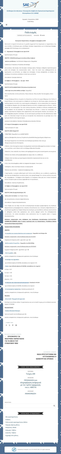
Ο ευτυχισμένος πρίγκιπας (12, 289)
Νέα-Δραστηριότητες (11, 417)
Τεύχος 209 (30, 374)
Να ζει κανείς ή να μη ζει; (12, 243)
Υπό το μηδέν (9, 253)
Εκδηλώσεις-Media (10, 427)
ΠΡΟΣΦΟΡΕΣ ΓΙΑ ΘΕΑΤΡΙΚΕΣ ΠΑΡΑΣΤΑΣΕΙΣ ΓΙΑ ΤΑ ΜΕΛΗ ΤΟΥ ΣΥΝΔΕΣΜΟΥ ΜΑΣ (30, 339)
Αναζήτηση (8, 402)
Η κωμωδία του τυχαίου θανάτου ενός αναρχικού (18, 233)
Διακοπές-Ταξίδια (10, 433)
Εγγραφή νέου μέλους (11, 435)
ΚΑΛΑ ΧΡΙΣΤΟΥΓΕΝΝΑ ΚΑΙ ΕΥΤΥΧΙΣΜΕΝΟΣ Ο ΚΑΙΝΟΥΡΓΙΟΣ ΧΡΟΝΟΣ (30, 356)
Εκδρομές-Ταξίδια (10, 430)
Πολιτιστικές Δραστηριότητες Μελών (16, 422)
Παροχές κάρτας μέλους (24, 35)
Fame (6, 266)
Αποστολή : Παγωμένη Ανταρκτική (14, 299)
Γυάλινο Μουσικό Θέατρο (12, 311)
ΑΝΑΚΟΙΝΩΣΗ (30, 393)
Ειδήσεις (7, 419)
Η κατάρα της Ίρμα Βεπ (12, 259)
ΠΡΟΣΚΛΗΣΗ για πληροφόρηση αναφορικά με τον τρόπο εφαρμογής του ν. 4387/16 (30, 383)
